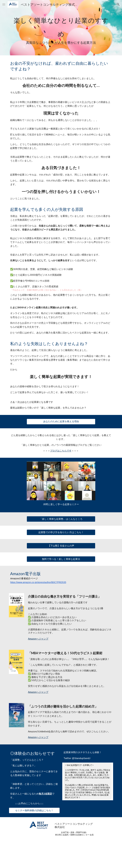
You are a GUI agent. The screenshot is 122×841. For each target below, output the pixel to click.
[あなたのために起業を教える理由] (61, 421)
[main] (61, 28)
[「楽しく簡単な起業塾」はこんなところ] (61, 519)
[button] (4, 4)
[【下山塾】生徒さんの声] (61, 546)
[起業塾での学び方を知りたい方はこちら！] (61, 532)
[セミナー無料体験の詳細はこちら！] (34, 810)
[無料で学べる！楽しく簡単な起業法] (61, 559)
